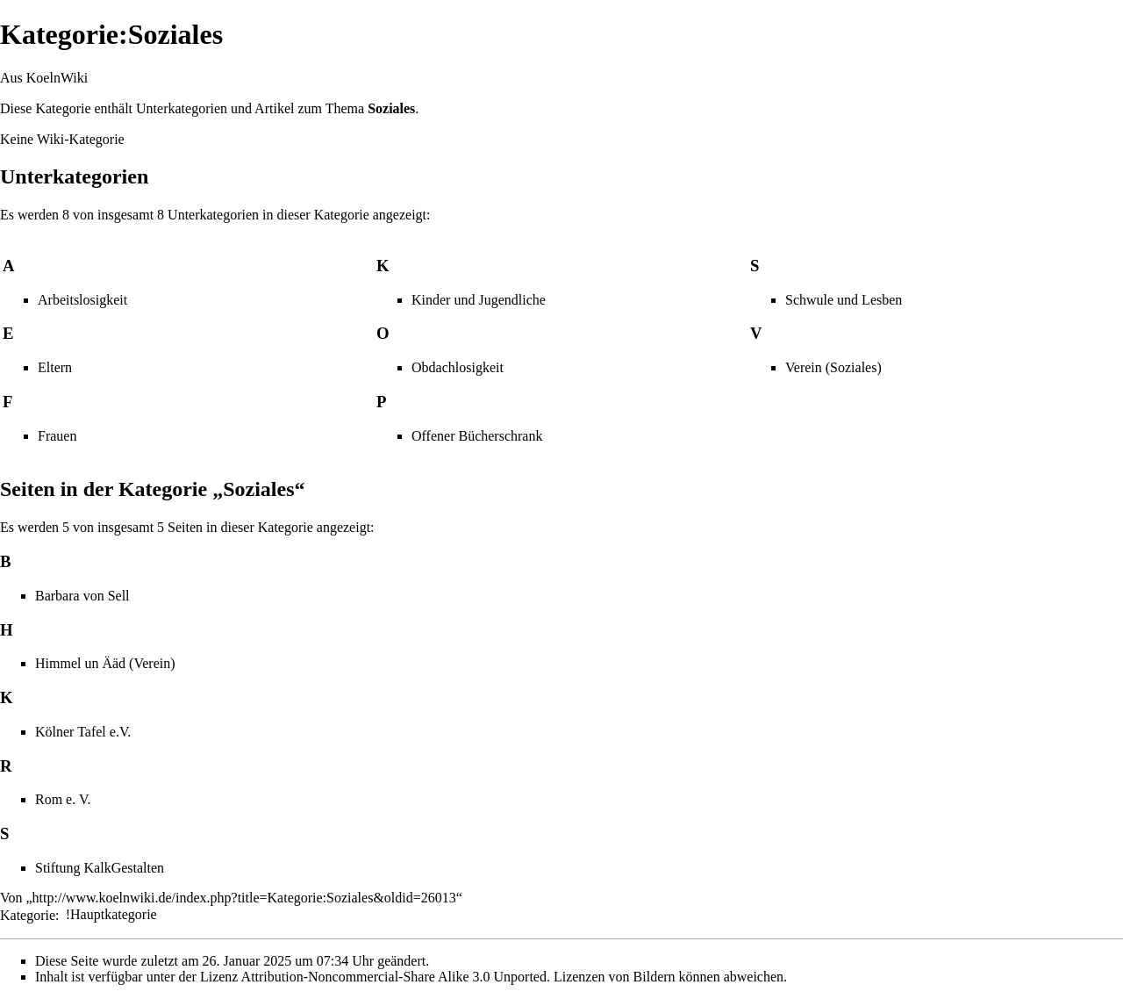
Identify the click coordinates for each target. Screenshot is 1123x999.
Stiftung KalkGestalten (99, 867)
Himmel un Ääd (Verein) (105, 663)
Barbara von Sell (82, 595)
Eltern (55, 367)
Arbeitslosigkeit (82, 299)
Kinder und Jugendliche (478, 299)
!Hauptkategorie (111, 914)
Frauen (57, 435)
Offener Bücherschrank (476, 435)
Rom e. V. (62, 799)
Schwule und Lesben (843, 299)
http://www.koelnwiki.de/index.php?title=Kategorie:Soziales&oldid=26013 (244, 897)
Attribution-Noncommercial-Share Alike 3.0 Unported (394, 976)
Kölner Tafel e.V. (83, 731)
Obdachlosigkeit (457, 367)
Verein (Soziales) (833, 367)
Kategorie (27, 914)
